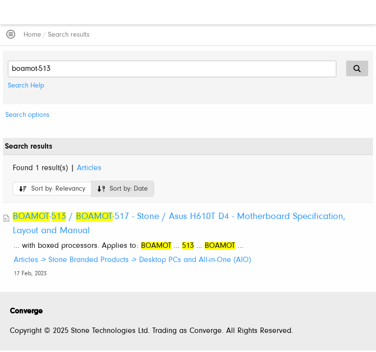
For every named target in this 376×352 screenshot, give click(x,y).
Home (32, 35)
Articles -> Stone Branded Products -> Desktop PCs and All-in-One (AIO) (132, 260)
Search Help (26, 85)
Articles (89, 168)
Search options (27, 115)
